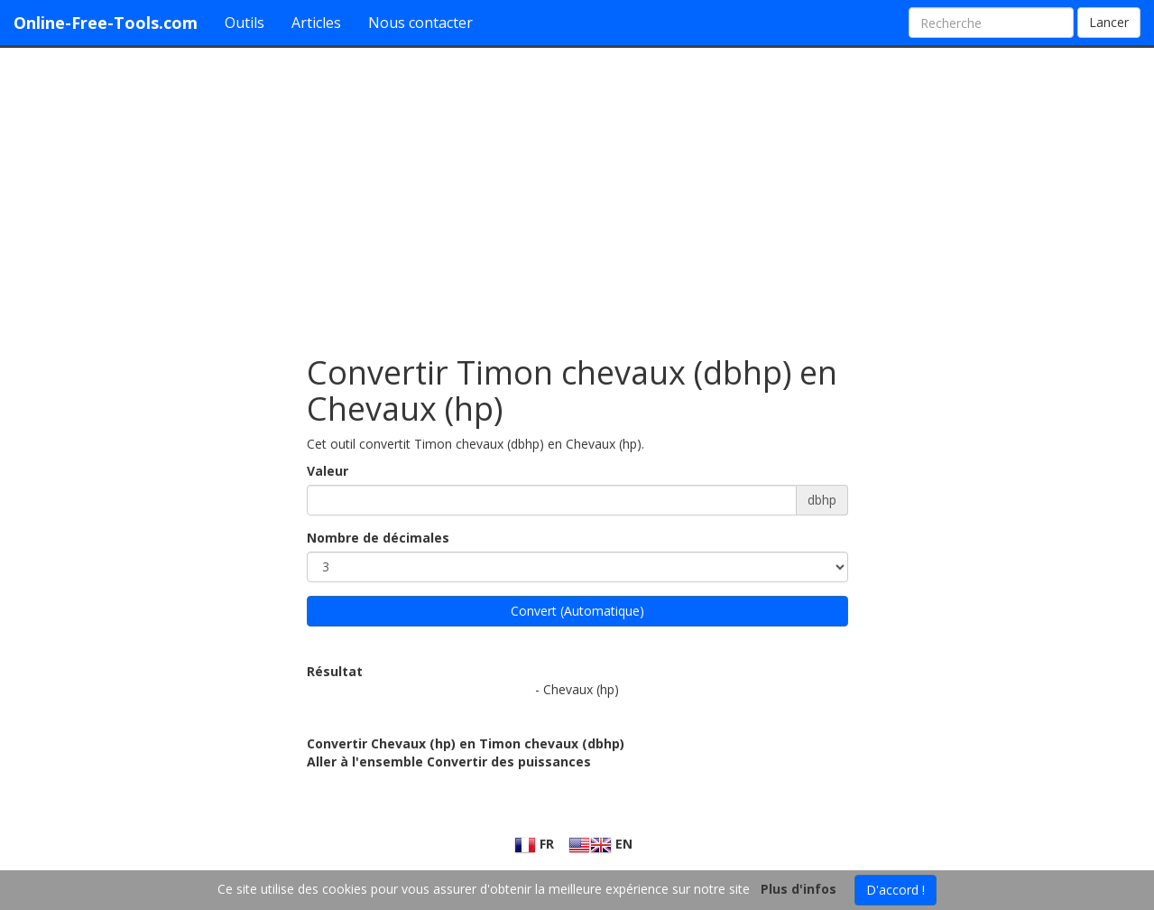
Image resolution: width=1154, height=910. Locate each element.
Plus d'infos (798, 888)
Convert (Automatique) (577, 610)
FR (534, 843)
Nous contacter (420, 22)
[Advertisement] (577, 192)
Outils (244, 22)
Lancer (1109, 22)
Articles (316, 22)
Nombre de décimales (378, 537)
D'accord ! (895, 889)
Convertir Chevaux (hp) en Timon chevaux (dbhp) (465, 743)
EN (600, 843)
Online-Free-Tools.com (106, 22)
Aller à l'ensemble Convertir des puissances (449, 761)
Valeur (327, 470)
